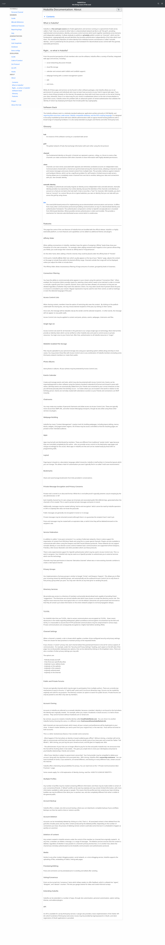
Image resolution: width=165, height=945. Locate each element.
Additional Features (17, 26)
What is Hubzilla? (17, 85)
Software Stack (17, 91)
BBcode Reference (17, 22)
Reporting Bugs (16, 30)
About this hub (16, 105)
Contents (15, 82)
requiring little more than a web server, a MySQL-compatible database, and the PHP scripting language (77, 115)
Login (4, 4)
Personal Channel (17, 12)
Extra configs (15, 51)
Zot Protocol (15, 64)
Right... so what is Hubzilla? (21, 88)
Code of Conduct (16, 60)
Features (15, 96)
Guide (13, 18)
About (13, 78)
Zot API (13, 68)
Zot (44, 203)
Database (14, 47)
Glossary (15, 93)
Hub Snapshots (16, 43)
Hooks (13, 72)
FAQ (12, 33)
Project (13, 101)
